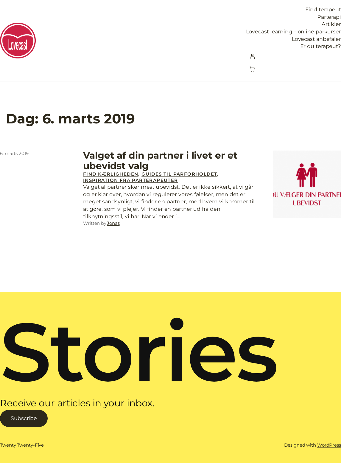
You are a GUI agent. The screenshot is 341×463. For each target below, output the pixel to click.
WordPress (329, 445)
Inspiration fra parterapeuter (130, 180)
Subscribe (24, 418)
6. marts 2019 (14, 153)
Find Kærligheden (110, 174)
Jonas (113, 223)
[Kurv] (252, 69)
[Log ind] (293, 56)
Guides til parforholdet (179, 174)
